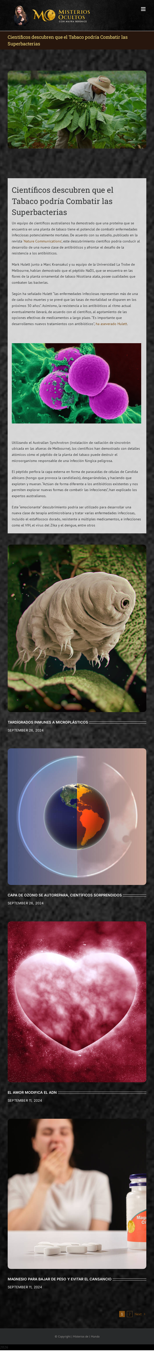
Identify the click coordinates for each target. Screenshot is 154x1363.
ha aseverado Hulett (111, 324)
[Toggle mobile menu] (143, 9)
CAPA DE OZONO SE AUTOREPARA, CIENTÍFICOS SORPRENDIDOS (65, 895)
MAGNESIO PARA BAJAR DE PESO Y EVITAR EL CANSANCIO (60, 1279)
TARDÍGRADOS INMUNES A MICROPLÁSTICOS (48, 722)
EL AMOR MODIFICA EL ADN (32, 1092)
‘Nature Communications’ (42, 241)
